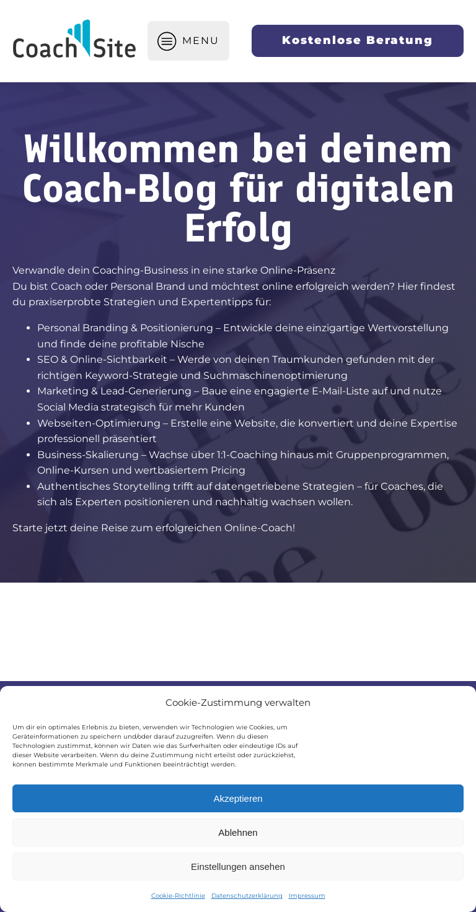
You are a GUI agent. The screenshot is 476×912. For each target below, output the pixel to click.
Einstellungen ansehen (238, 866)
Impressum (307, 896)
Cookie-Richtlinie (178, 896)
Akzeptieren (237, 798)
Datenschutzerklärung (247, 896)
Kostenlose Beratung (357, 40)
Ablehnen (237, 832)
